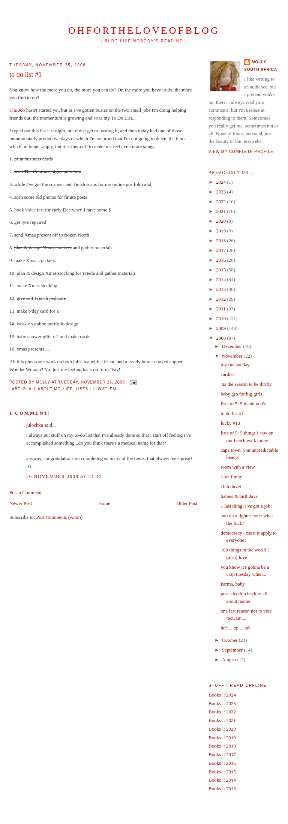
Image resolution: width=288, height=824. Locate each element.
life (68, 389)
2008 (221, 338)
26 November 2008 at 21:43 (64, 476)
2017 (221, 250)
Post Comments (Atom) (59, 517)
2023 (221, 192)
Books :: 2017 (222, 754)
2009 (221, 328)
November (233, 356)
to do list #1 (25, 74)
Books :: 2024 (222, 695)
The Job (17, 110)
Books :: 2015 (222, 772)
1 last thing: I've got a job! (246, 506)
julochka (34, 425)
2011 (221, 309)
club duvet (231, 486)
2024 (221, 182)
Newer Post (20, 503)
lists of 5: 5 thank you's (243, 403)
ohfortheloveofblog (144, 30)
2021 (221, 211)
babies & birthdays (239, 496)
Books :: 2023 (222, 703)
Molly (259, 62)
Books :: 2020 (222, 729)
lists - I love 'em (96, 389)
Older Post (187, 503)
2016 (221, 260)
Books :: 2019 (222, 737)
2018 (221, 240)
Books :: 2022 (222, 712)
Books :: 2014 (222, 780)
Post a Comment (25, 492)
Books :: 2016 (222, 763)
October (230, 640)
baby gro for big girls (241, 394)
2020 (221, 221)
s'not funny (232, 476)
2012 (221, 299)
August (229, 659)
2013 (221, 289)
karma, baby (233, 584)
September (233, 650)
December (232, 346)
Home (104, 503)
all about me (44, 389)
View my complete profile (240, 152)
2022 (221, 201)
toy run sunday (235, 364)
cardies (228, 374)
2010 (221, 318)
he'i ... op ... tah (236, 628)
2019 (221, 231)
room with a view (238, 467)
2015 (221, 270)
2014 (221, 279)
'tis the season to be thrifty (246, 384)
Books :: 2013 (222, 788)
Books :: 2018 (222, 746)
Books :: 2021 (222, 720)
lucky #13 (230, 423)
